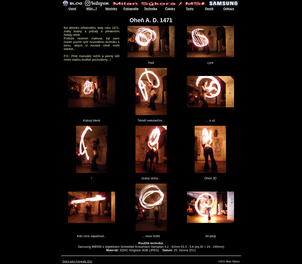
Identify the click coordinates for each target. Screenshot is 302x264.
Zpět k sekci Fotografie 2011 (77, 261)
